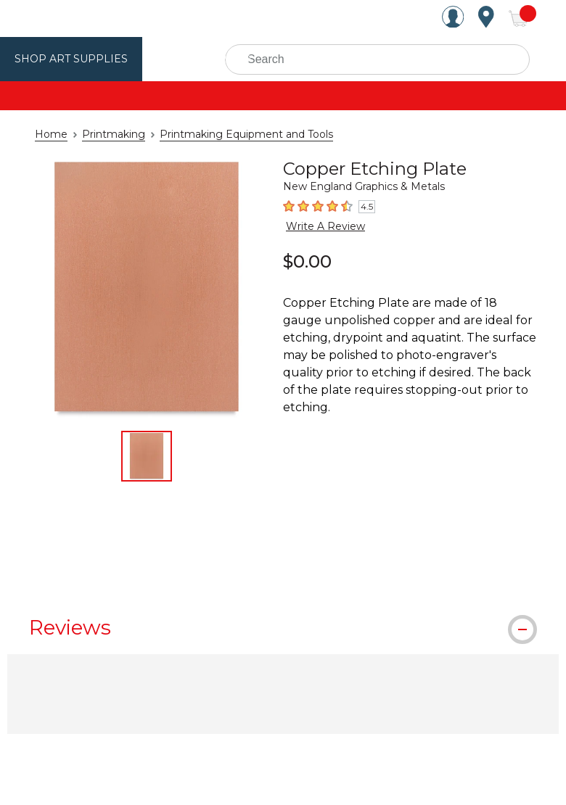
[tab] (283, 626)
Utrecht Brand (190, 59)
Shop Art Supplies (66, 59)
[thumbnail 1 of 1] (146, 456)
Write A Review (320, 225)
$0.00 (307, 260)
